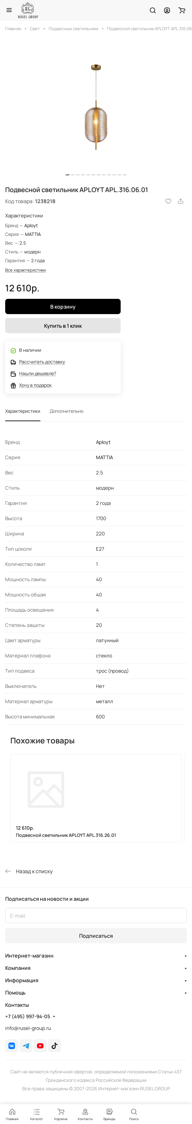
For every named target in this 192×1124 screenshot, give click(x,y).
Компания (17, 967)
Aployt (31, 225)
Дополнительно (66, 411)
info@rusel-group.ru (28, 1028)
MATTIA (33, 234)
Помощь (15, 992)
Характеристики (22, 411)
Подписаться (96, 935)
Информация (21, 980)
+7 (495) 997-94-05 (27, 1017)
